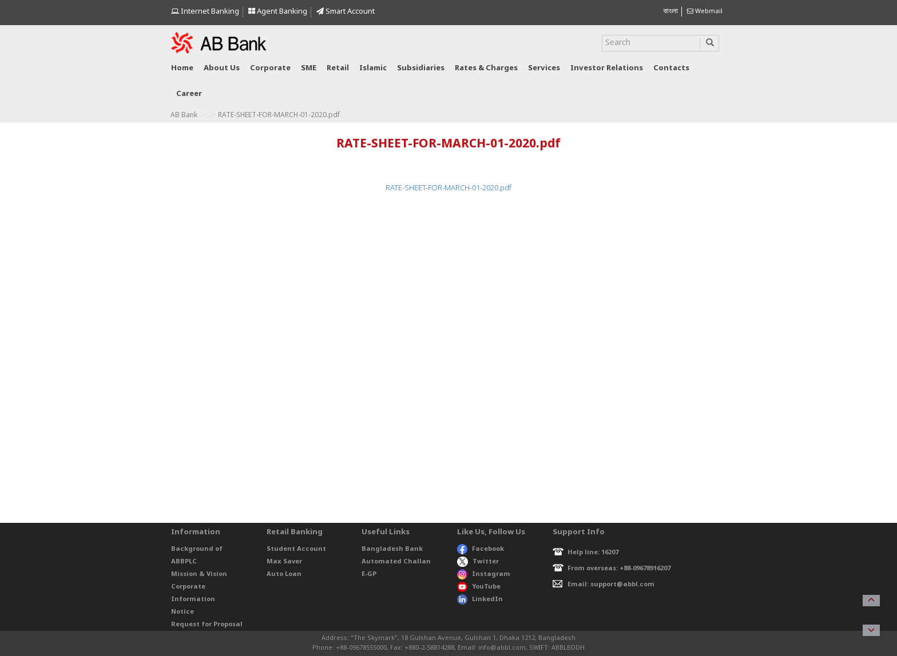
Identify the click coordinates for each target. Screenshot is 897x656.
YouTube (479, 587)
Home (182, 68)
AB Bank (183, 115)
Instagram (483, 574)
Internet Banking (205, 12)
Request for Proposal (207, 625)
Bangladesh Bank (392, 549)
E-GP (369, 574)
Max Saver (284, 562)
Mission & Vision (199, 574)
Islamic (373, 68)
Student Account (296, 549)
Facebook (480, 549)
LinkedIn (480, 599)
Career (189, 94)
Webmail (705, 11)
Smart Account (345, 12)
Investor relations (606, 68)
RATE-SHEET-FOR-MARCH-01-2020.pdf (448, 188)
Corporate (270, 68)
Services (544, 68)
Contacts (671, 68)
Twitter (478, 562)
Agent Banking (277, 12)
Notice (182, 612)
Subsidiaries (420, 68)
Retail (338, 68)
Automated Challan (396, 562)
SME (308, 68)
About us (222, 68)
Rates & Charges (486, 68)
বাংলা (670, 11)
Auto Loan (284, 574)
